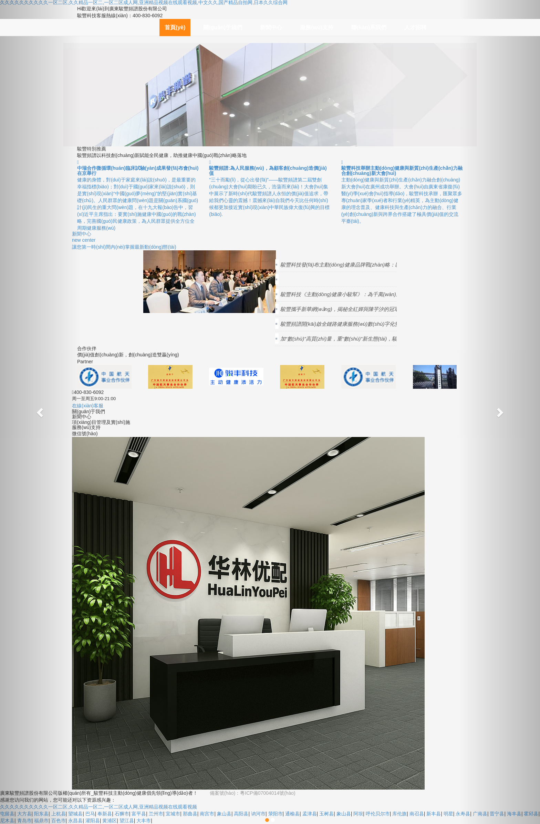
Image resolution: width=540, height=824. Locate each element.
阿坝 (358, 813)
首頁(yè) (175, 27)
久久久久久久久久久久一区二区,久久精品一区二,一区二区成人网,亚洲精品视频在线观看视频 (98, 807)
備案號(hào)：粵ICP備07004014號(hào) (252, 793)
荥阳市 (275, 813)
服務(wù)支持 (316, 27)
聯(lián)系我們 (368, 27)
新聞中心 (271, 27)
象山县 (224, 813)
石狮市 (122, 813)
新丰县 (433, 813)
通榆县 (292, 813)
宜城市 (173, 813)
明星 (448, 813)
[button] (40, 412)
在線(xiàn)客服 (87, 405)
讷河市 (258, 813)
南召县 (416, 813)
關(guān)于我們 (222, 27)
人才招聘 (415, 27)
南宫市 (207, 813)
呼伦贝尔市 (378, 813)
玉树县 (326, 813)
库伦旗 (399, 813)
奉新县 (104, 813)
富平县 (139, 813)
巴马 (90, 813)
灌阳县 (92, 820)
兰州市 (156, 813)
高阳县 (241, 813)
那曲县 (190, 813)
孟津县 (309, 813)
